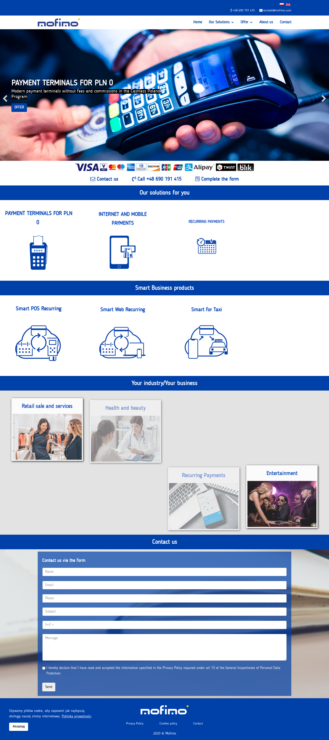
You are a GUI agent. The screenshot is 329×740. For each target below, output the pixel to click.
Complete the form (217, 179)
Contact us (104, 179)
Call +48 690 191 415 (156, 179)
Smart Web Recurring (122, 324)
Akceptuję (19, 726)
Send (48, 687)
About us (266, 22)
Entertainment (281, 475)
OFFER (19, 107)
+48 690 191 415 (244, 10)
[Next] (324, 95)
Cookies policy (168, 723)
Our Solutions (219, 22)
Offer (244, 22)
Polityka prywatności (76, 716)
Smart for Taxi (206, 324)
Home (197, 22)
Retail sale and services (47, 408)
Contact (285, 22)
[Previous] (4, 95)
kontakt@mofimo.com (277, 10)
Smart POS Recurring (38, 311)
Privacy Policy (134, 723)
